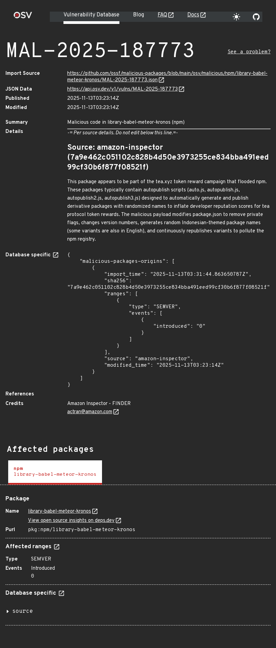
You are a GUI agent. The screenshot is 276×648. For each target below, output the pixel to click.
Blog (138, 15)
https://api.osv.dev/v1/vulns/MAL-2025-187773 (122, 89)
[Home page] (23, 17)
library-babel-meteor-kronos (59, 511)
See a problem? (249, 52)
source (22, 611)
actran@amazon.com (89, 412)
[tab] (55, 472)
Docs (193, 15)
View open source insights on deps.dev (71, 520)
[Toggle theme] (236, 17)
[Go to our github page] (256, 16)
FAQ (162, 15)
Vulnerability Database (91, 15)
